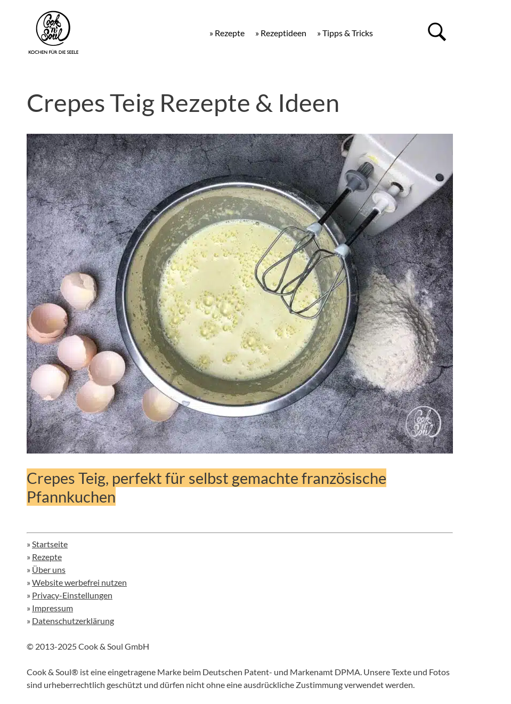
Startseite (50, 544)
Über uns (49, 569)
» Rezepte (227, 33)
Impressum (52, 608)
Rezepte (47, 557)
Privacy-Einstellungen (72, 595)
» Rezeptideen (280, 33)
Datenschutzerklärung (73, 621)
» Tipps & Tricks (345, 33)
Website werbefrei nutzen (79, 582)
